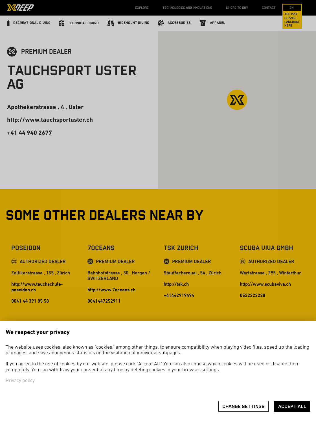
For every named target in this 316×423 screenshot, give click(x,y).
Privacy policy (20, 380)
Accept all (292, 406)
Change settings (243, 406)
